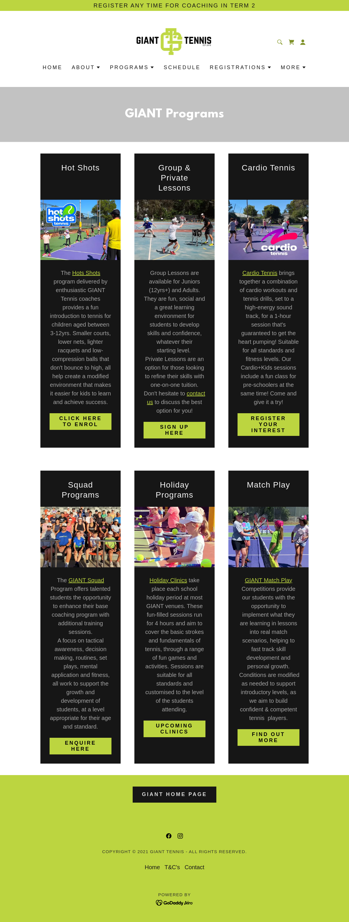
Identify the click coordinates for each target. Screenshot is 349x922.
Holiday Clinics (168, 580)
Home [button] (152, 867)
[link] (174, 41)
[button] (303, 42)
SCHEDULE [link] (182, 67)
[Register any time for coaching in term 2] (174, 5)
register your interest (268, 424)
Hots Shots (86, 273)
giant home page (174, 794)
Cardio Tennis (259, 273)
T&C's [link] (172, 867)
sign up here (174, 430)
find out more (268, 737)
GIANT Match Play (268, 580)
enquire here (80, 746)
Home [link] (52, 67)
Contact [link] (194, 867)
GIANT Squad (86, 580)
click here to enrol (80, 421)
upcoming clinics (174, 729)
